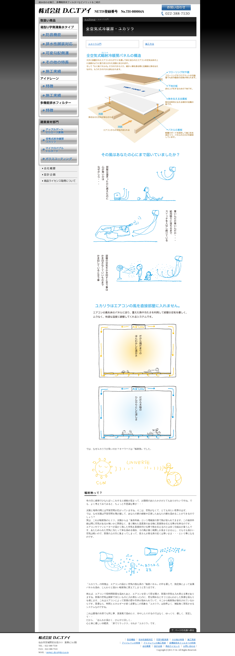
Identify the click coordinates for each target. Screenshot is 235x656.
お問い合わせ (189, 646)
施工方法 (149, 44)
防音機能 (131, 639)
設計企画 (158, 646)
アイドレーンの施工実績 (155, 643)
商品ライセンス (173, 646)
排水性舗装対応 (146, 639)
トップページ (89, 19)
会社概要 (146, 646)
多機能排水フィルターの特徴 (182, 643)
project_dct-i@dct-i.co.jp (57, 652)
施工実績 (191, 639)
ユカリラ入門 (94, 44)
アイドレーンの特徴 (131, 643)
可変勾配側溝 (162, 639)
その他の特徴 (178, 639)
